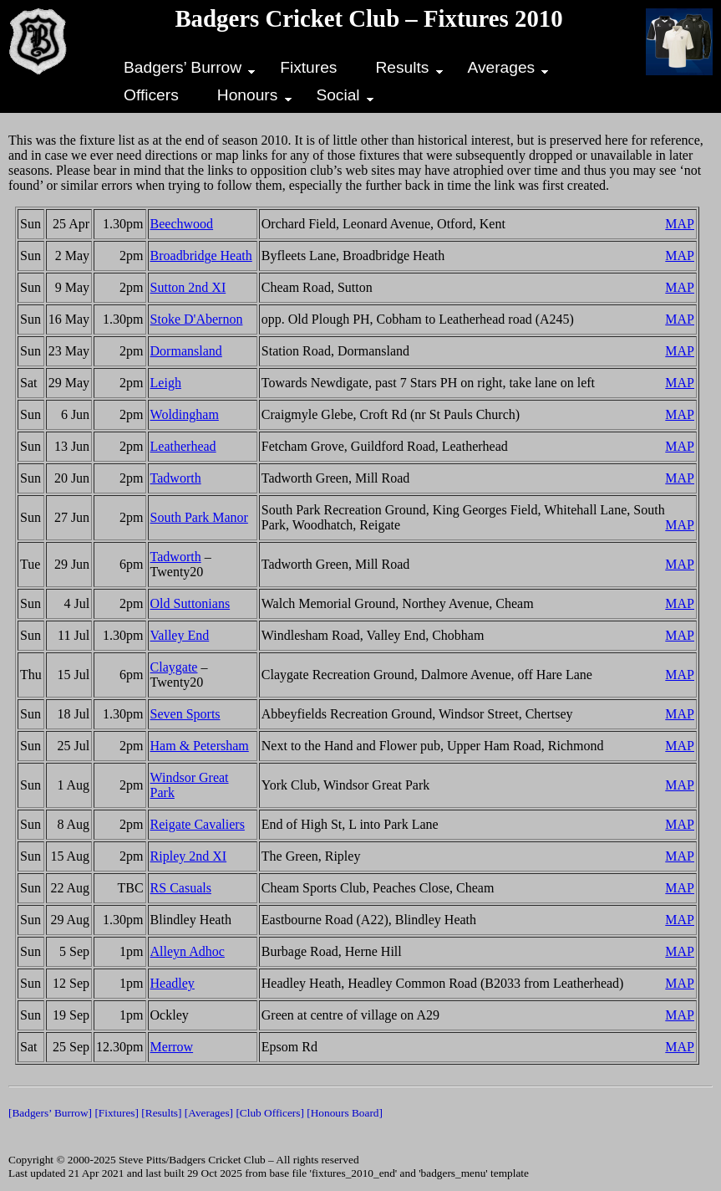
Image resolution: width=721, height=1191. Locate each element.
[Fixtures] (116, 1113)
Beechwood (182, 224)
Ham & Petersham (199, 746)
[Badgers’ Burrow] (50, 1113)
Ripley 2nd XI (188, 856)
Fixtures (308, 67)
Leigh (165, 383)
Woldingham (184, 414)
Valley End (180, 635)
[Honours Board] (345, 1113)
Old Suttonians (190, 603)
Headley (172, 983)
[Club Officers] (270, 1113)
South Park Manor (199, 517)
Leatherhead (183, 446)
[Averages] (209, 1113)
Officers (151, 95)
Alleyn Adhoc (187, 951)
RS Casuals (180, 888)
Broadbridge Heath (201, 255)
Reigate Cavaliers (197, 824)
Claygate (174, 667)
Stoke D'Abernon (196, 319)
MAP (679, 224)
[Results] (161, 1113)
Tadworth (175, 478)
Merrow (172, 1047)
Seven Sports (185, 714)
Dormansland (186, 351)
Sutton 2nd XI (188, 287)
